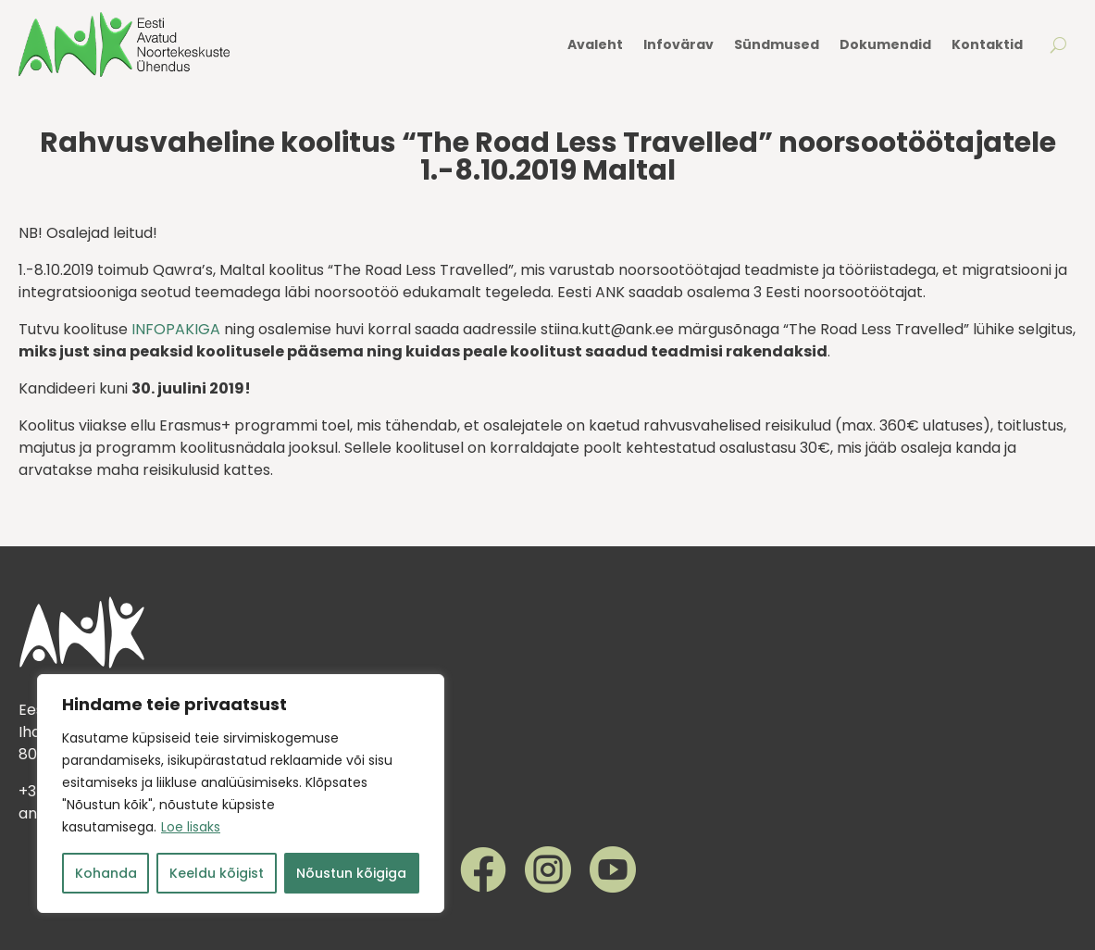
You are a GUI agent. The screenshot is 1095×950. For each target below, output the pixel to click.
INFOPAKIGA (175, 329)
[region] (240, 793)
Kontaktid (987, 44)
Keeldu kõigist (216, 873)
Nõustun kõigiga (351, 873)
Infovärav (678, 44)
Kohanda (106, 873)
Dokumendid (885, 44)
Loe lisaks (190, 827)
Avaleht (595, 44)
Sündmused (776, 44)
